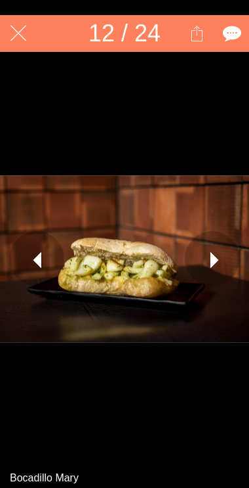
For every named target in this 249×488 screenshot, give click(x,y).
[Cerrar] (18, 33)
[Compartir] (196, 33)
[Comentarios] (230, 33)
